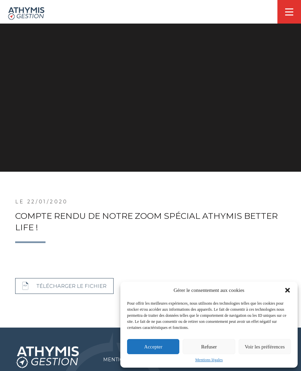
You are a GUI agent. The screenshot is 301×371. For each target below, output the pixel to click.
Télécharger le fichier (71, 286)
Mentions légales (209, 360)
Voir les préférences (265, 346)
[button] (287, 290)
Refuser (209, 346)
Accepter (153, 346)
